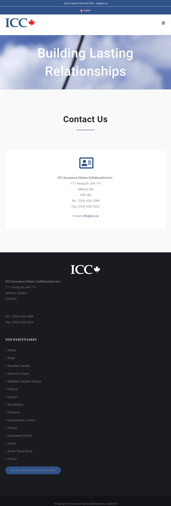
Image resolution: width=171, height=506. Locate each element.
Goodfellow (15, 404)
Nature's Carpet (18, 373)
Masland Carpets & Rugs (24, 381)
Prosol (12, 459)
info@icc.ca (101, 3)
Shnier (12, 350)
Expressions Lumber (22, 420)
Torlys (12, 443)
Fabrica (13, 389)
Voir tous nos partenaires (33, 470)
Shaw (11, 358)
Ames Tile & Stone (20, 451)
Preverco (14, 412)
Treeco (12, 428)
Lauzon (12, 397)
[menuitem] (85, 10)
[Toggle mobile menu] (164, 23)
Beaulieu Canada (19, 366)
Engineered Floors (20, 435)
